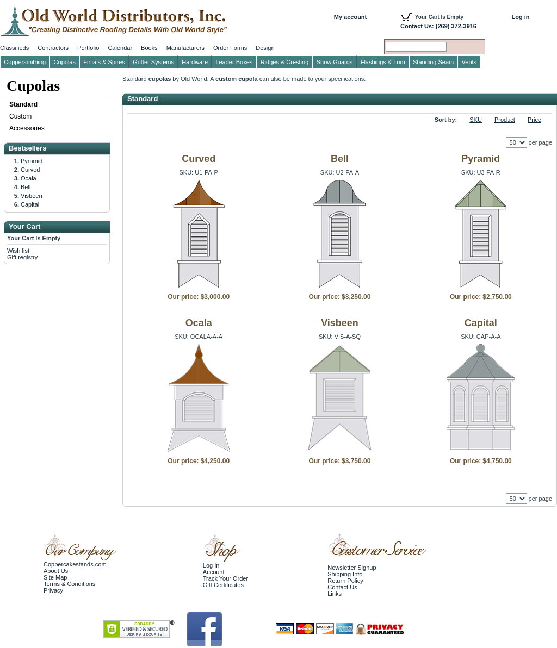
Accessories (27, 128)
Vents (469, 62)
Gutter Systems (153, 62)
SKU (475, 119)
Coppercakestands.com (75, 564)
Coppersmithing (25, 62)
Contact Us (342, 587)
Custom (20, 116)
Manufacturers (185, 48)
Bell (340, 158)
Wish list (18, 250)
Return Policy (345, 580)
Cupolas (33, 85)
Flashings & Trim (383, 62)
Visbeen (339, 322)
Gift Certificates (223, 585)
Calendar (120, 48)
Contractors (53, 48)
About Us (56, 571)
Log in (521, 17)
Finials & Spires (104, 62)
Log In (211, 565)
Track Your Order (225, 578)
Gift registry (22, 257)
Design (265, 48)
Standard (23, 104)
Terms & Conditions (69, 584)
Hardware (195, 62)
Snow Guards (335, 62)
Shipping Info (344, 574)
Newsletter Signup (351, 567)
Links (334, 593)
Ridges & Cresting (285, 62)
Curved (198, 158)
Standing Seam (433, 62)
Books (149, 48)
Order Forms (230, 48)
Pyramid (480, 158)
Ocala (198, 322)
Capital (481, 322)
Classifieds (14, 48)
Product (504, 119)
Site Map (55, 577)
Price (534, 119)
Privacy (53, 590)
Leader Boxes (233, 62)
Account (214, 572)
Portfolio (88, 48)
